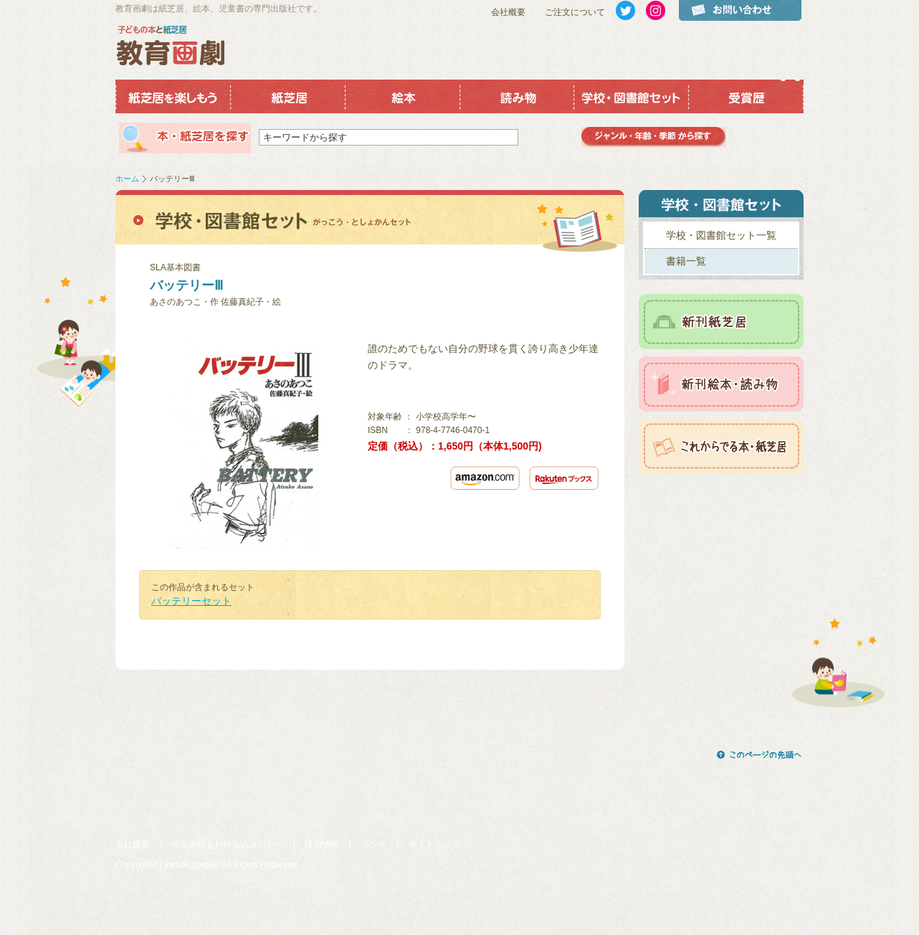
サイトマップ (434, 845)
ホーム (127, 178)
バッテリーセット (191, 601)
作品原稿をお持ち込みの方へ (227, 845)
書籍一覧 (686, 261)
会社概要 (508, 12)
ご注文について (575, 12)
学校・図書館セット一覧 (721, 235)
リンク (373, 845)
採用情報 (322, 845)
